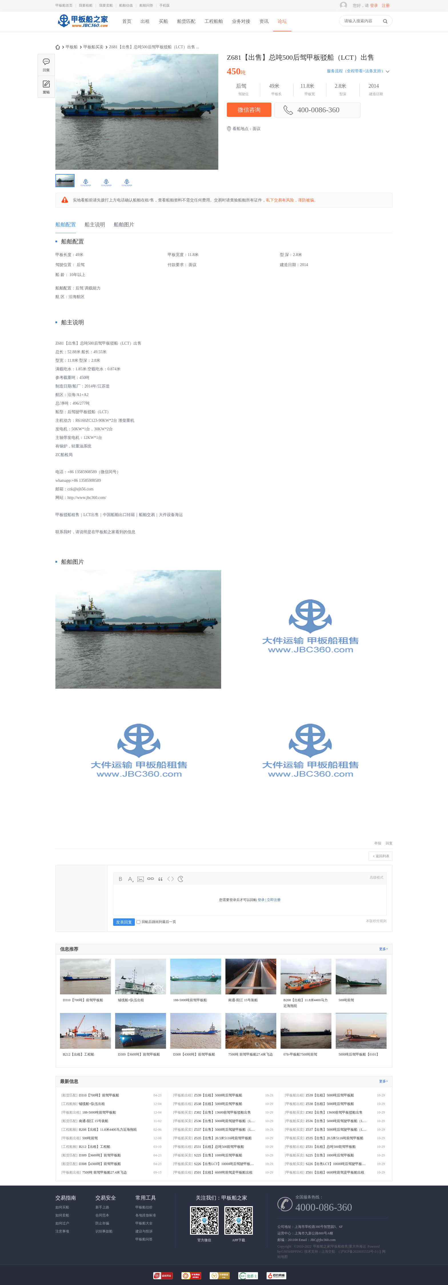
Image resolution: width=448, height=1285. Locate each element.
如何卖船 (62, 1215)
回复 (389, 843)
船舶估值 (126, 5)
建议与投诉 (144, 1231)
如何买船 (62, 1207)
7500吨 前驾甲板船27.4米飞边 (104, 1172)
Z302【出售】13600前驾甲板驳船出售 (222, 1112)
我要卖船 (106, 5)
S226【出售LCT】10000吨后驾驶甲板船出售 (225, 1164)
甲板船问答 (144, 1239)
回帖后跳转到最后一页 (156, 922)
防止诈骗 (102, 1223)
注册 (386, 5)
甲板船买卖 (93, 47)
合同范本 (102, 1215)
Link (150, 879)
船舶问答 (146, 5)
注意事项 (62, 1231)
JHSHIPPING (293, 1252)
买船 (163, 21)
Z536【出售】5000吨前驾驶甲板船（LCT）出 (225, 1121)
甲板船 (72, 47)
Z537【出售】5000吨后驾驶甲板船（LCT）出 (225, 1130)
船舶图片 (124, 224)
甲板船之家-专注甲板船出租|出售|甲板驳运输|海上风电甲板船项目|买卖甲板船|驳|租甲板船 (57, 47)
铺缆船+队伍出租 (92, 1104)
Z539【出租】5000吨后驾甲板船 (218, 1095)
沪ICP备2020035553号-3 (358, 1252)
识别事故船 (104, 1231)
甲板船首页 (64, 5)
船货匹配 (186, 21)
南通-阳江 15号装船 (93, 1121)
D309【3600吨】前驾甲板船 (100, 1155)
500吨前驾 (90, 1138)
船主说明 (95, 224)
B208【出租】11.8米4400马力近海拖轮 (108, 1130)
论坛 (282, 21)
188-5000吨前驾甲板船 (99, 1112)
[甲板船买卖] (183, 1112)
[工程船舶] (69, 1104)
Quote (160, 879)
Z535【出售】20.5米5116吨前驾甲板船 (223, 1138)
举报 (377, 843)
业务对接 (241, 21)
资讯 (264, 21)
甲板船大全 (144, 1223)
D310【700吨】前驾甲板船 (99, 1095)
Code (170, 879)
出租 (145, 21)
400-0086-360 (311, 110)
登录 (374, 5)
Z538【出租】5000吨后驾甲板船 (218, 1104)
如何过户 (62, 1223)
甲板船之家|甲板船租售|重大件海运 (339, 1246)
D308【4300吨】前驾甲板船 (100, 1164)
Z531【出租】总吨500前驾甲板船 (219, 1147)
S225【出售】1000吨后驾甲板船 (218, 1155)
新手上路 (102, 1207)
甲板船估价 (144, 1207)
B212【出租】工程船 (94, 1147)
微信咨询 (249, 110)
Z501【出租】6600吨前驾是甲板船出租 (223, 1172)
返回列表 (382, 856)
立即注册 (274, 900)
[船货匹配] (69, 1095)
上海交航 (328, 1252)
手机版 (164, 5)
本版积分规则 (376, 921)
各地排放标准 (145, 1215)
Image (140, 879)
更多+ (383, 949)
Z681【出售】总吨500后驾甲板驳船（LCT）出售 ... (154, 47)
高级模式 (376, 878)
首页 (126, 21)
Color (130, 879)
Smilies (180, 879)
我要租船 (86, 5)
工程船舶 (214, 21)
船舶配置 (65, 224)
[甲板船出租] (71, 1112)
